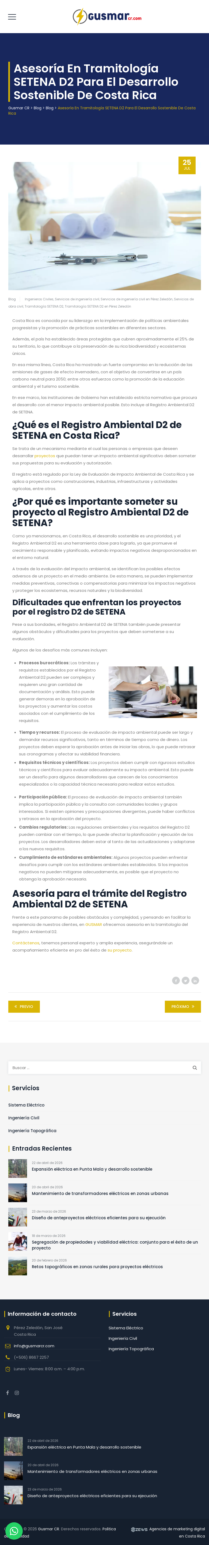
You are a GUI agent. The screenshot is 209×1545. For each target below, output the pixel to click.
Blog (12, 299)
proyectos (45, 456)
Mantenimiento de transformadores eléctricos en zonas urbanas (100, 1193)
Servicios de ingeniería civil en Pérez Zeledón (137, 299)
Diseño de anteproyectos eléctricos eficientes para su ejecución (99, 1218)
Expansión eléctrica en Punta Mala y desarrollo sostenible (92, 1169)
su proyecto (120, 950)
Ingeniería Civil (23, 1118)
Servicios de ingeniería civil (77, 299)
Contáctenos (25, 943)
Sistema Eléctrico (26, 1105)
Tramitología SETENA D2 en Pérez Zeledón (98, 306)
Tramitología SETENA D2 (44, 306)
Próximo (184, 1007)
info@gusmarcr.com (34, 1346)
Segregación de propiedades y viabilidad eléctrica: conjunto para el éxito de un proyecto (115, 1245)
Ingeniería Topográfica (32, 1130)
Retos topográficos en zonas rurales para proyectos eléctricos (97, 1267)
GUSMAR (93, 924)
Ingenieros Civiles (39, 299)
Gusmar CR (48, 1529)
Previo (23, 1007)
